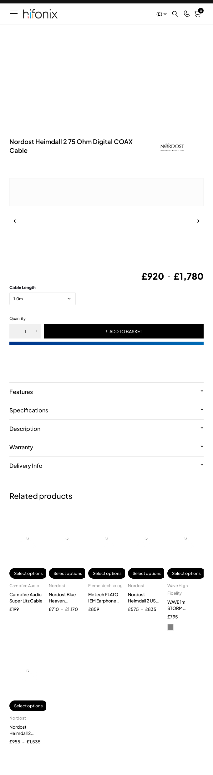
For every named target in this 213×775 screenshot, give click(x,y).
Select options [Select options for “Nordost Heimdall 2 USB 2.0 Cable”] (147, 573)
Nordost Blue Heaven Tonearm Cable (64, 601)
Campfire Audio (24, 585)
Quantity (17, 318)
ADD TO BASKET (125, 331)
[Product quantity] (25, 331)
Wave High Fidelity (177, 589)
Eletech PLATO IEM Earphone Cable (103, 601)
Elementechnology (106, 585)
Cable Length (22, 287)
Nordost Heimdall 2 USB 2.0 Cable (143, 601)
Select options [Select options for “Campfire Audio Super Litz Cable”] (28, 573)
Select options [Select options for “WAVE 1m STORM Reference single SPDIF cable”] (186, 573)
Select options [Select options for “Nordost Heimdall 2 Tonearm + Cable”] (28, 705)
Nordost (57, 585)
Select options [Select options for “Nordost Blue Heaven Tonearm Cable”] (67, 573)
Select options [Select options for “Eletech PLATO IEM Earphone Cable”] (107, 573)
